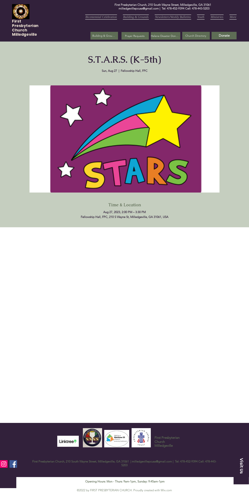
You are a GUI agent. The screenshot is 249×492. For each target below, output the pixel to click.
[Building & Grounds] (104, 36)
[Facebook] (13, 464)
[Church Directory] (196, 36)
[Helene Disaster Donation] (165, 36)
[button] (135, 36)
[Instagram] (4, 464)
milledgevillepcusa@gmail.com (139, 8)
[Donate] (224, 35)
